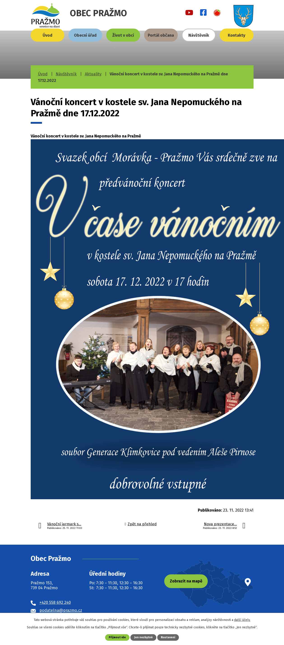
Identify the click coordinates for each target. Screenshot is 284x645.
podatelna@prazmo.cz (60, 610)
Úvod (47, 35)
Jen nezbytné (143, 637)
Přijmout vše (117, 637)
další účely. (242, 620)
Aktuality (93, 74)
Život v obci (123, 35)
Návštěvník (198, 35)
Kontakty (236, 35)
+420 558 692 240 (55, 602)
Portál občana (161, 35)
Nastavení (168, 637)
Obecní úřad (85, 35)
